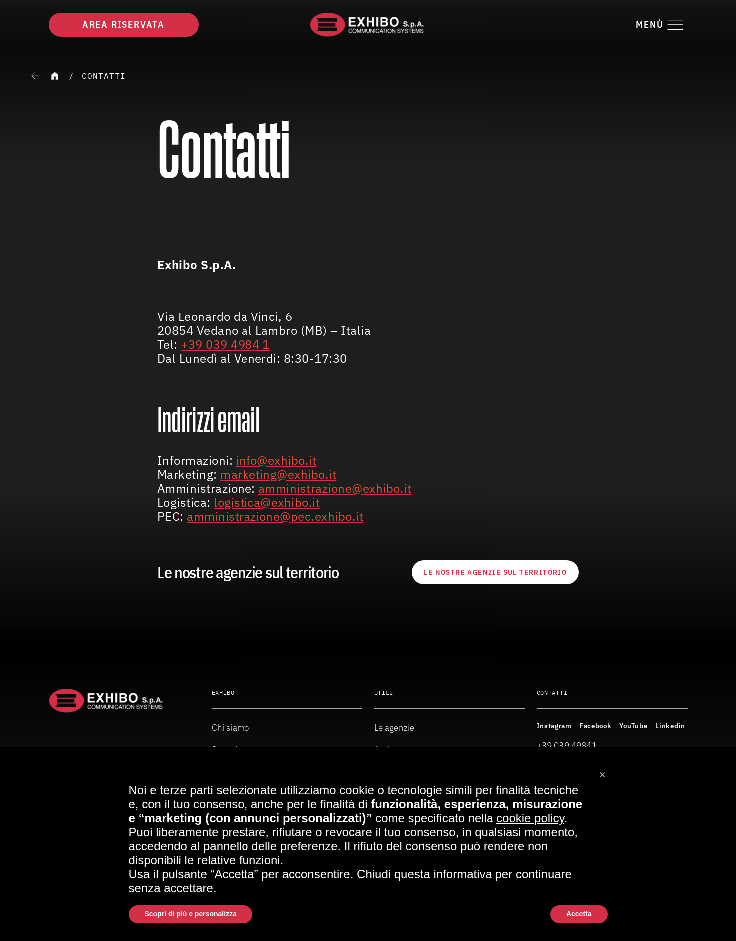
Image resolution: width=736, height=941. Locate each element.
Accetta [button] (579, 914)
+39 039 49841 (567, 745)
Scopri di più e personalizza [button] (191, 914)
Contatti (104, 76)
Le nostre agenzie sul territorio (495, 572)
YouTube (633, 725)
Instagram (554, 725)
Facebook (596, 725)
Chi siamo (230, 727)
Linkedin (670, 725)
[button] (603, 771)
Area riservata (123, 24)
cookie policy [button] (530, 818)
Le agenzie (394, 727)
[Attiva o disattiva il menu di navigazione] (661, 25)
